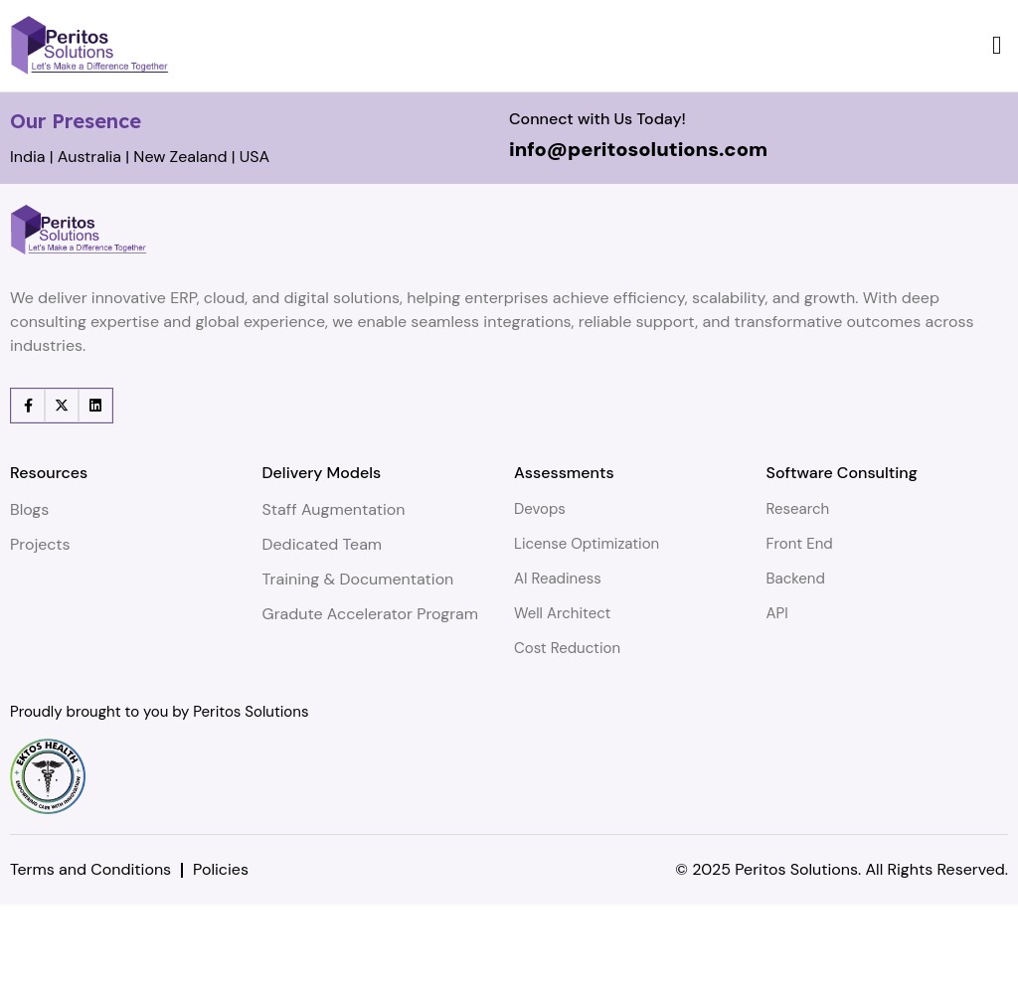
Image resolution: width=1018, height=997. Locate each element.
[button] (997, 45)
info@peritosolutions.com (638, 241)
